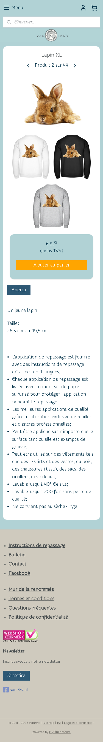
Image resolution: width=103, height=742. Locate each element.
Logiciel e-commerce (78, 723)
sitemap (48, 723)
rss (59, 723)
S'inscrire (16, 675)
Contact (17, 564)
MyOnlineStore (60, 732)
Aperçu (19, 289)
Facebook (19, 573)
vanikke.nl (15, 689)
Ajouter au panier (52, 265)
